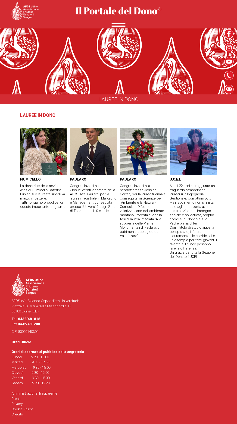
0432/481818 (29, 319)
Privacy (17, 404)
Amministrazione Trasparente (34, 393)
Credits (17, 414)
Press (16, 399)
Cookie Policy (22, 409)
